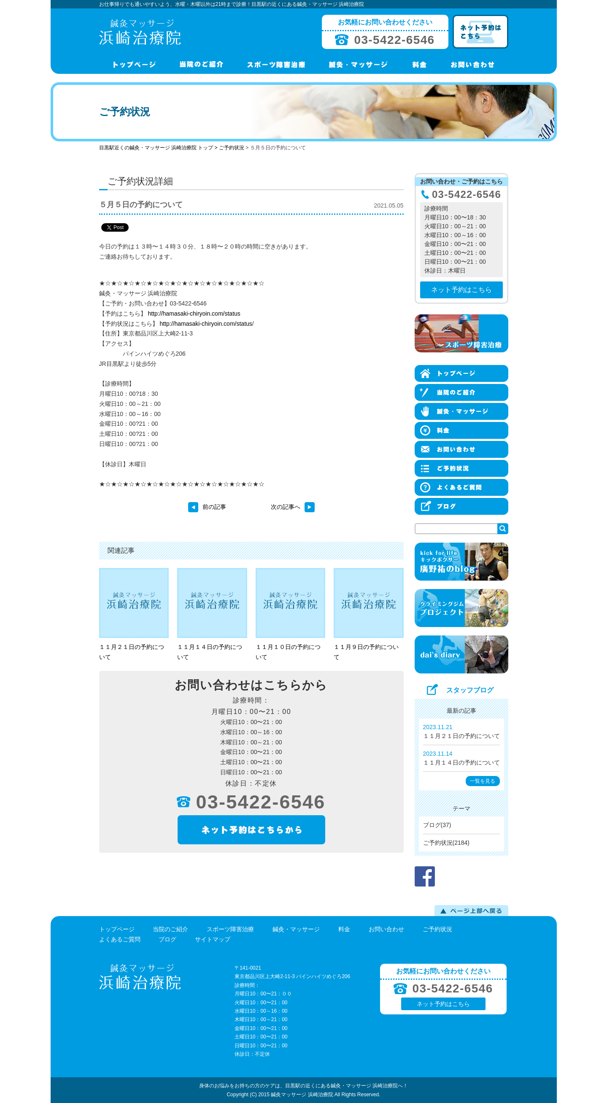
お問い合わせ (386, 929)
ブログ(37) (437, 825)
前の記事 (207, 506)
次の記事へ (293, 506)
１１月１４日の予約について (461, 762)
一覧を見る (482, 781)
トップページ (117, 929)
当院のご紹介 (170, 929)
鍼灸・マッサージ (296, 929)
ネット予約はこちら (461, 289)
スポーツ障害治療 (230, 929)
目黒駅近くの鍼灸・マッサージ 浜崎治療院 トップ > (159, 148)
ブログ (167, 939)
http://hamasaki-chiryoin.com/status (194, 313)
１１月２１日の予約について (461, 736)
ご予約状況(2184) (446, 842)
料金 (344, 929)
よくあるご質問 (119, 939)
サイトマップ (212, 939)
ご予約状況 (231, 148)
